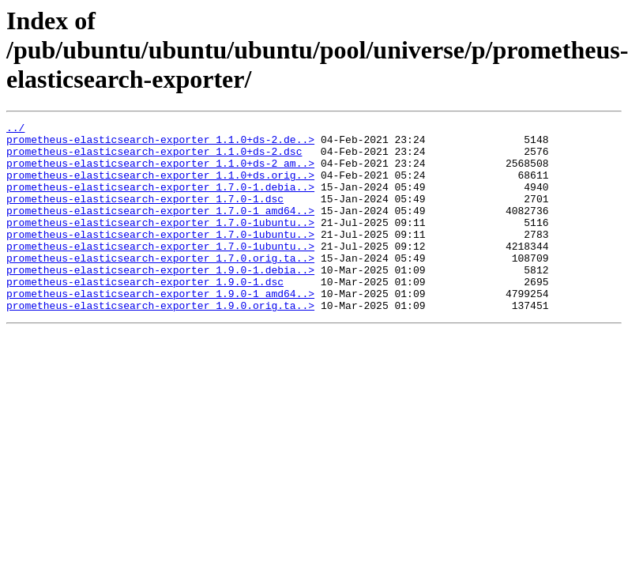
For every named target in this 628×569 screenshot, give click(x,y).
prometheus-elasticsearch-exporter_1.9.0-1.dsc (145, 314)
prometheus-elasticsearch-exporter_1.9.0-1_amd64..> (160, 329)
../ (15, 129)
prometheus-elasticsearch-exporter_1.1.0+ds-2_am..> (160, 172)
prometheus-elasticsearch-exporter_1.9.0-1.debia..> (160, 300)
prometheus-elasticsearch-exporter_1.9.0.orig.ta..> (160, 343)
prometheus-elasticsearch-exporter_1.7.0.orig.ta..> (160, 286)
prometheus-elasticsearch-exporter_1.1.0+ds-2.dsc (154, 158)
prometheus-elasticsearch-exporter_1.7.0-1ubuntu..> (160, 243)
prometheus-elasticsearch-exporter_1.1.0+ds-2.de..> (160, 144)
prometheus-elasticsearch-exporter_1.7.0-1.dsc (145, 215)
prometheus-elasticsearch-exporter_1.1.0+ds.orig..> (160, 186)
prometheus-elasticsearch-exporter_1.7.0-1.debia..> (160, 201)
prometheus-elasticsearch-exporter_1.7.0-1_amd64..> (160, 229)
